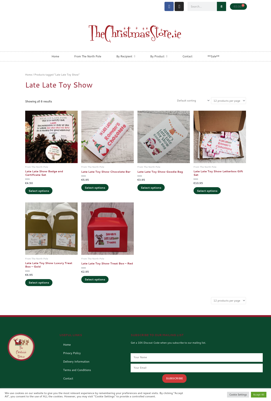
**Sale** (213, 56)
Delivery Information (76, 362)
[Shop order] (192, 100)
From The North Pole (87, 56)
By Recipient (125, 56)
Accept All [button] (258, 394)
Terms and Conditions (77, 371)
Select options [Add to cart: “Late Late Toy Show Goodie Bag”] (151, 188)
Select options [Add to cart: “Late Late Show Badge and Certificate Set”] (39, 191)
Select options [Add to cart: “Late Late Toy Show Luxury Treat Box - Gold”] (39, 283)
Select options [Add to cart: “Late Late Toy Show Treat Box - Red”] (95, 283)
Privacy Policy (72, 354)
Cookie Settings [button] (238, 394)
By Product (158, 56)
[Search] (221, 6)
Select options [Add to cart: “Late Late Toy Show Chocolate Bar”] (95, 188)
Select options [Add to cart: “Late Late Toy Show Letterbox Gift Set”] (207, 191)
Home (55, 56)
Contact (187, 56)
